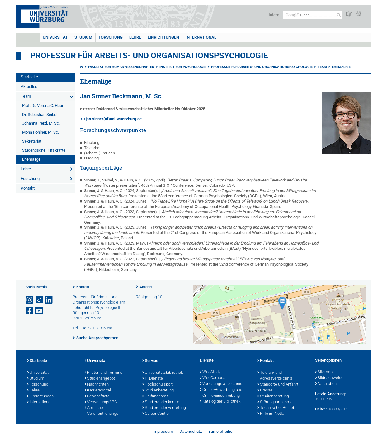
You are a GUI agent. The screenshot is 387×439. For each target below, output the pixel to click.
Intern (274, 14)
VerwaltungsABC (101, 402)
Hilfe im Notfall (271, 414)
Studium (83, 37)
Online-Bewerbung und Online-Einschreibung (221, 393)
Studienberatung (158, 390)
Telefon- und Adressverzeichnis (274, 376)
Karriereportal (98, 390)
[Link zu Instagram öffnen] (30, 300)
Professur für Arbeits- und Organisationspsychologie (149, 55)
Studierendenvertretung (164, 408)
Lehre (135, 37)
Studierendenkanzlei (161, 402)
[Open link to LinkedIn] (49, 300)
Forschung (111, 37)
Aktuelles (29, 86)
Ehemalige (31, 159)
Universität (55, 37)
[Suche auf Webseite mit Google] (312, 15)
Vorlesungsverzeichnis (221, 384)
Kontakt (28, 188)
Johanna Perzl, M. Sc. (41, 123)
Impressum (163, 431)
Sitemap (324, 372)
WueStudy (210, 372)
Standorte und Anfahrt (277, 384)
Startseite (29, 77)
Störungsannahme (275, 402)
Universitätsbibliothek (162, 373)
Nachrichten (97, 384)
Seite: (320, 409)
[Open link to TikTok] (39, 300)
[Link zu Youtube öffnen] (39, 310)
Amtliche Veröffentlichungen (102, 411)
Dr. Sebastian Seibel (39, 114)
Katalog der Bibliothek (220, 402)
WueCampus (212, 378)
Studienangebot (100, 379)
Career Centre (155, 414)
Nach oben (326, 384)
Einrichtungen (163, 37)
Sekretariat (31, 141)
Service (150, 361)
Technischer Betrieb (276, 408)
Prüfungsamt (155, 396)
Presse (264, 390)
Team (26, 96)
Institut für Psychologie (182, 67)
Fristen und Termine (103, 373)
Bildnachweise (329, 378)
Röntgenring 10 (149, 297)
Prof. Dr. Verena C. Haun (43, 105)
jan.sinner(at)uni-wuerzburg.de (114, 119)
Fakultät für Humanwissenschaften (121, 67)
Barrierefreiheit (221, 431)
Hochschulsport (157, 384)
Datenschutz (190, 431)
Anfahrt (145, 287)
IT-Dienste (152, 379)
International (201, 37)
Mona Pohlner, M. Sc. (40, 132)
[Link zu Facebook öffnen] (30, 310)
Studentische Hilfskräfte (43, 150)
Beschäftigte (97, 396)
